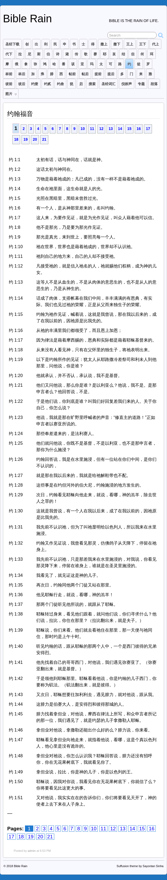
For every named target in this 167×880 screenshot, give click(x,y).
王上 (129, 44)
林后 (21, 74)
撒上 (103, 44)
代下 (8, 54)
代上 (155, 44)
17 (148, 128)
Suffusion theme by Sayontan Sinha (140, 866)
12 (101, 128)
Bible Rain (27, 18)
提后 (110, 74)
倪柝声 (126, 84)
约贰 (47, 84)
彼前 (8, 84)
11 (92, 128)
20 (35, 139)
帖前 (72, 74)
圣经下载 (12, 44)
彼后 (21, 84)
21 (44, 139)
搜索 (92, 84)
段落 (154, 84)
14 (120, 128)
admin (32, 850)
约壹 (34, 84)
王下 (142, 44)
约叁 (60, 84)
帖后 (85, 74)
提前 (98, 74)
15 (129, 128)
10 (83, 128)
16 (139, 128)
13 (110, 128)
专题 (141, 84)
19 (25, 139)
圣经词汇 (108, 84)
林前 (8, 74)
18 (16, 139)
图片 (11, 95)
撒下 (116, 44)
